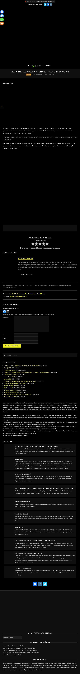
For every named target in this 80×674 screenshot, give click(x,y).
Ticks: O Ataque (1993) (11, 397)
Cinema (28, 74)
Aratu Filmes (43, 285)
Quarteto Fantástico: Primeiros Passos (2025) (21, 648)
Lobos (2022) (8, 379)
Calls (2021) (7, 368)
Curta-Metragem (52, 285)
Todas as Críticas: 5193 (11, 390)
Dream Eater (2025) (10, 377)
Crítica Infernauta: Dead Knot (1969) (15, 383)
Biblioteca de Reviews (10, 388)
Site (3, 341)
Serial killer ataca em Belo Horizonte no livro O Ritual (28, 294)
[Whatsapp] (2, 19)
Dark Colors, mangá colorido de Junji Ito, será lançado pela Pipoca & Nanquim (26, 372)
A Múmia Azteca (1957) (11, 370)
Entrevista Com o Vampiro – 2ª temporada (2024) (22, 650)
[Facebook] (2, 11)
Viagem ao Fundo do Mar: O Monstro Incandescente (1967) (21, 365)
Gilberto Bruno (66, 285)
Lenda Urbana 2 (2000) (10, 374)
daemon (59, 285)
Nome (4, 334)
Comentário (6, 317)
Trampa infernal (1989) (11, 385)
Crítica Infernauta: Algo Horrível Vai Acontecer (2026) (20, 381)
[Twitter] (2, 15)
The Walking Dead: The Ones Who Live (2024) (17, 394)
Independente (6, 287)
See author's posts (27, 274)
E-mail (4, 338)
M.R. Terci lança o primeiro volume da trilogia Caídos (23, 652)
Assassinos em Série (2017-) (12, 392)
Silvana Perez (25, 258)
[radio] (33, 244)
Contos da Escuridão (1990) (18, 296)
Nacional (13, 287)
